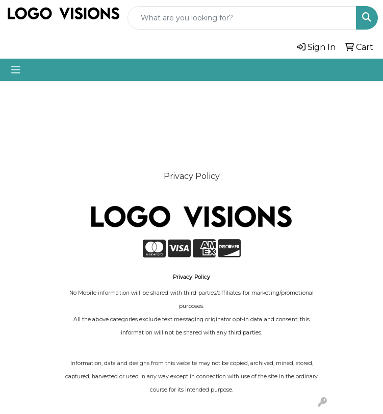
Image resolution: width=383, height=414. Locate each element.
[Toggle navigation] (16, 70)
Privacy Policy (192, 176)
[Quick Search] (241, 18)
